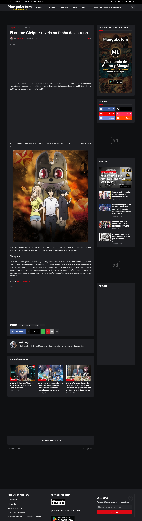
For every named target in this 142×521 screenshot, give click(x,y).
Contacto (41, 2)
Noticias (39, 7)
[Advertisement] (50, 62)
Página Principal (16, 28)
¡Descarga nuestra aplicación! (107, 7)
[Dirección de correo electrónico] (114, 507)
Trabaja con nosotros (15, 508)
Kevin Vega (24, 342)
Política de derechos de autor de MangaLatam (24, 517)
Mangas (64, 7)
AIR (18, 281)
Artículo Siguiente (85, 449)
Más (75, 7)
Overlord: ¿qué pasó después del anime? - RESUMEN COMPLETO (120, 224)
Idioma (85, 7)
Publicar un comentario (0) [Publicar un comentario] (51, 440)
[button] (133, 7)
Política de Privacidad (14, 2)
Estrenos (27, 28)
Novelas (51, 7)
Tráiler (42, 325)
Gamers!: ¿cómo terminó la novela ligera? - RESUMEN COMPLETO (121, 194)
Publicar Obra (12, 504)
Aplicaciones (12, 500)
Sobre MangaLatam (30, 2)
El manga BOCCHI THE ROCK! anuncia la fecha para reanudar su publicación (121, 237)
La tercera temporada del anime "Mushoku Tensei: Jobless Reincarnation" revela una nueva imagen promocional (50, 386)
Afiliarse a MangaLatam (16, 512)
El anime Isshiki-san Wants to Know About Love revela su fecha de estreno (21, 385)
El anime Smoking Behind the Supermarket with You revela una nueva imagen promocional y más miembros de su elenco (78, 386)
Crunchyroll (25, 281)
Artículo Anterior (15, 449)
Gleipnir (28, 325)
